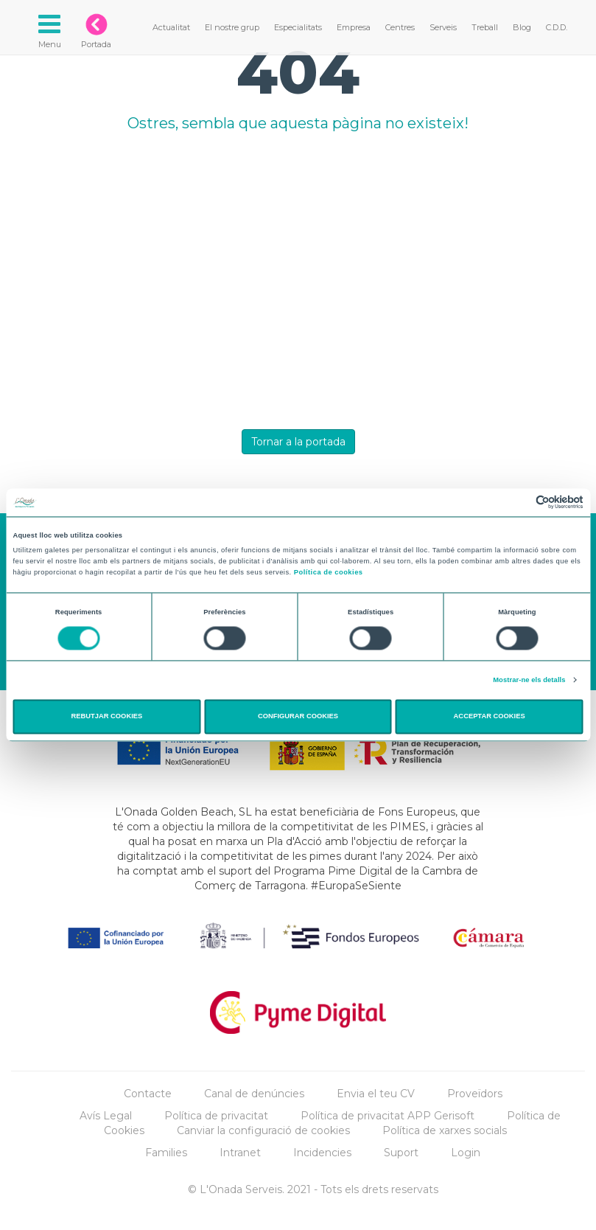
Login (465, 1152)
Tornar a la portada (298, 441)
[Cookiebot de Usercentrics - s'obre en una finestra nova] (519, 503)
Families (166, 1152)
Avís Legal (106, 1115)
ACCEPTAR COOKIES (489, 716)
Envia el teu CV (376, 1093)
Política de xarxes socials (444, 1130)
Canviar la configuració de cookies (263, 1130)
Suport (401, 1152)
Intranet (240, 1152)
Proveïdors (474, 1093)
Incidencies (322, 1152)
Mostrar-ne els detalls (529, 680)
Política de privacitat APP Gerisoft (387, 1115)
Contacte (148, 1093)
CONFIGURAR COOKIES (298, 716)
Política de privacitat (216, 1115)
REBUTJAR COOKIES (107, 716)
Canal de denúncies (254, 1093)
